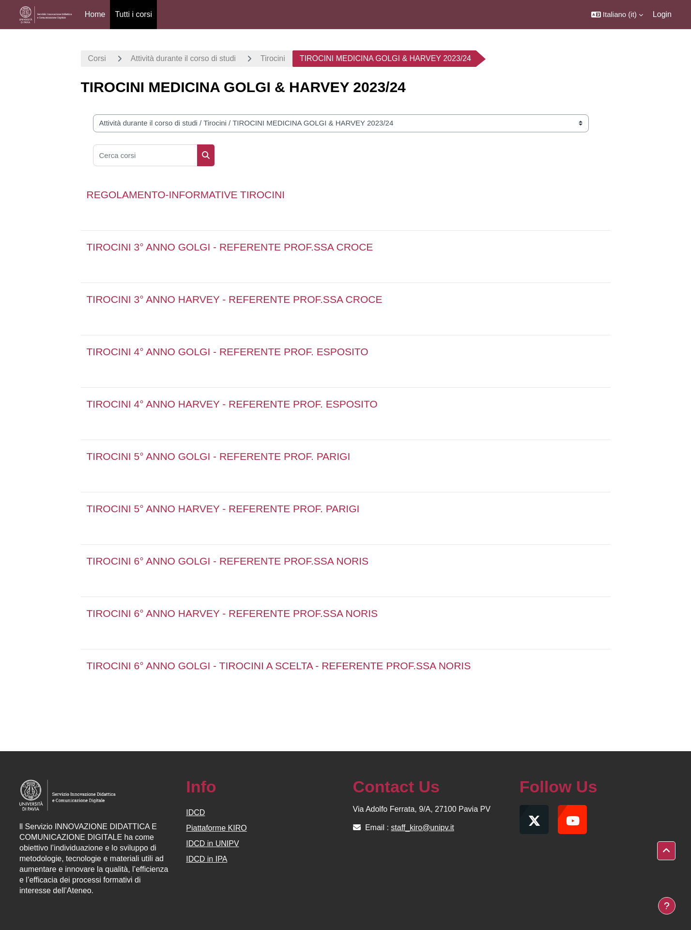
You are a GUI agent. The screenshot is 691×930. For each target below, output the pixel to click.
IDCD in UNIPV (212, 843)
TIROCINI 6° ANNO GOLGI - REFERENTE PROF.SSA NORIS (228, 561)
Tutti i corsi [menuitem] (133, 14)
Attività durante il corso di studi (183, 58)
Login (662, 14)
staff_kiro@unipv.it (422, 827)
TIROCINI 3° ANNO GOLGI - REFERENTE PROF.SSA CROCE (230, 246)
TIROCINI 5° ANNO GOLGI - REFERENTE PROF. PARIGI (219, 456)
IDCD (195, 812)
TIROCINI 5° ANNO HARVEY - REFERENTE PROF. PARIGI (223, 508)
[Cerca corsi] (145, 155)
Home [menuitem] (95, 14)
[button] (617, 14)
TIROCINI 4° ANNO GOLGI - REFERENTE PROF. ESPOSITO (228, 351)
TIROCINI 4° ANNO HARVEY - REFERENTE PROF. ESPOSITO (232, 404)
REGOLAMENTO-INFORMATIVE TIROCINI (186, 194)
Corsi (97, 58)
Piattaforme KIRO (216, 828)
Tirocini (273, 58)
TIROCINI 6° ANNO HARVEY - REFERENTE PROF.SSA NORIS (232, 613)
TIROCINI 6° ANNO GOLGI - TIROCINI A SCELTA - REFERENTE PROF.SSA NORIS (279, 665)
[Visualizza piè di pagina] (667, 905)
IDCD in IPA (206, 859)
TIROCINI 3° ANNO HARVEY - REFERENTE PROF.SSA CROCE (235, 299)
